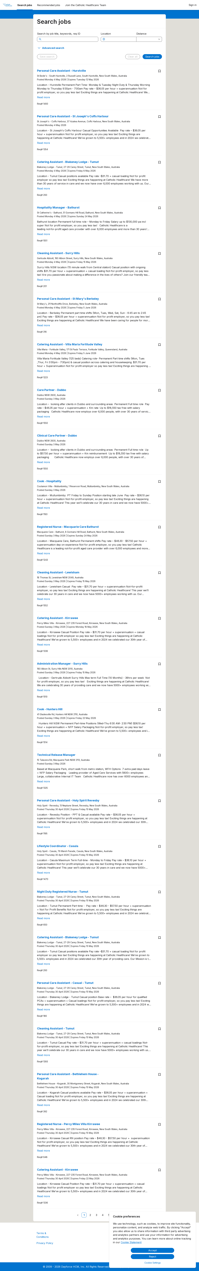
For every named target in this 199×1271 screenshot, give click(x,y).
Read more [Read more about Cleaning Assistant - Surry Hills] (43, 279)
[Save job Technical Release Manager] (159, 755)
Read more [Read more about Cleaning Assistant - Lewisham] (43, 599)
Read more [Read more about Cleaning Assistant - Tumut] (43, 1055)
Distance (141, 33)
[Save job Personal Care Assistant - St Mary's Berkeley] (159, 299)
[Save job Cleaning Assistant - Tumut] (159, 1028)
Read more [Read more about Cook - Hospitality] (43, 507)
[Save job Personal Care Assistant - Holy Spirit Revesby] (159, 800)
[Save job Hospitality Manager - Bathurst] (159, 207)
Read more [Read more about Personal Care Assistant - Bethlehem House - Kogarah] (43, 1105)
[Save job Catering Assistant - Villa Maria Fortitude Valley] (159, 344)
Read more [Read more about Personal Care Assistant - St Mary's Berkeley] (43, 325)
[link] (84, 1215)
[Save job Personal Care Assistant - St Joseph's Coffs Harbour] (159, 116)
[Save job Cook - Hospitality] (159, 481)
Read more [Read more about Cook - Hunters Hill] (43, 735)
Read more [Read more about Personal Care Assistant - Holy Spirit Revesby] (43, 827)
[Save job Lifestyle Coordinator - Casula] (159, 846)
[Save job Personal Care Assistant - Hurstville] (159, 71)
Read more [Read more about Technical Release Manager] (43, 781)
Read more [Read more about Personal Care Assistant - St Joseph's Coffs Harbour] (43, 142)
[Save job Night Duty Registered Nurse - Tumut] (159, 892)
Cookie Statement (131, 1242)
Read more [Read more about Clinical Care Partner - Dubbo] (43, 462)
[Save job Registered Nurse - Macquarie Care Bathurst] (159, 527)
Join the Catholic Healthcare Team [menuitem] (85, 5)
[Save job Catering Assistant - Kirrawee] (159, 618)
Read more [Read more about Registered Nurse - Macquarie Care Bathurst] (43, 553)
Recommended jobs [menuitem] (48, 5)
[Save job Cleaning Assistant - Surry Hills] (159, 253)
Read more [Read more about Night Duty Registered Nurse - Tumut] (43, 918)
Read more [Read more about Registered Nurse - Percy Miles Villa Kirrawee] (43, 1150)
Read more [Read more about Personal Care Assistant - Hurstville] (43, 97)
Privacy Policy (44, 1243)
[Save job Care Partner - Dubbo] (159, 390)
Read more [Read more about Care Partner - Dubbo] (43, 416)
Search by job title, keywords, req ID (58, 33)
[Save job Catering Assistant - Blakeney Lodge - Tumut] (159, 162)
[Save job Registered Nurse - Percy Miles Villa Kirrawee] (159, 1124)
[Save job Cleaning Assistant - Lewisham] (159, 572)
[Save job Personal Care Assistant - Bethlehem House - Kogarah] (159, 1074)
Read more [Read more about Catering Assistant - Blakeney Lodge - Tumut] (43, 188)
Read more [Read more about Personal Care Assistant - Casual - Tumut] (43, 1009)
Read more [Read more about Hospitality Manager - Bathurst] (43, 234)
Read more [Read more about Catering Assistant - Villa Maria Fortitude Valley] (43, 370)
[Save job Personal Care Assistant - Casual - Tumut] (159, 983)
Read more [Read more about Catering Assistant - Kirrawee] (43, 644)
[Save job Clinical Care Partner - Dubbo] (159, 435)
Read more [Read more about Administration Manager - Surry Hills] (43, 690)
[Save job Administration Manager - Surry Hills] (159, 663)
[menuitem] (7, 5)
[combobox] (120, 39)
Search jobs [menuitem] (24, 5)
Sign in (193, 5)
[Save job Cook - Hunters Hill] (159, 709)
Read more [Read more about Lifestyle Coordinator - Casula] (43, 872)
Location (106, 33)
